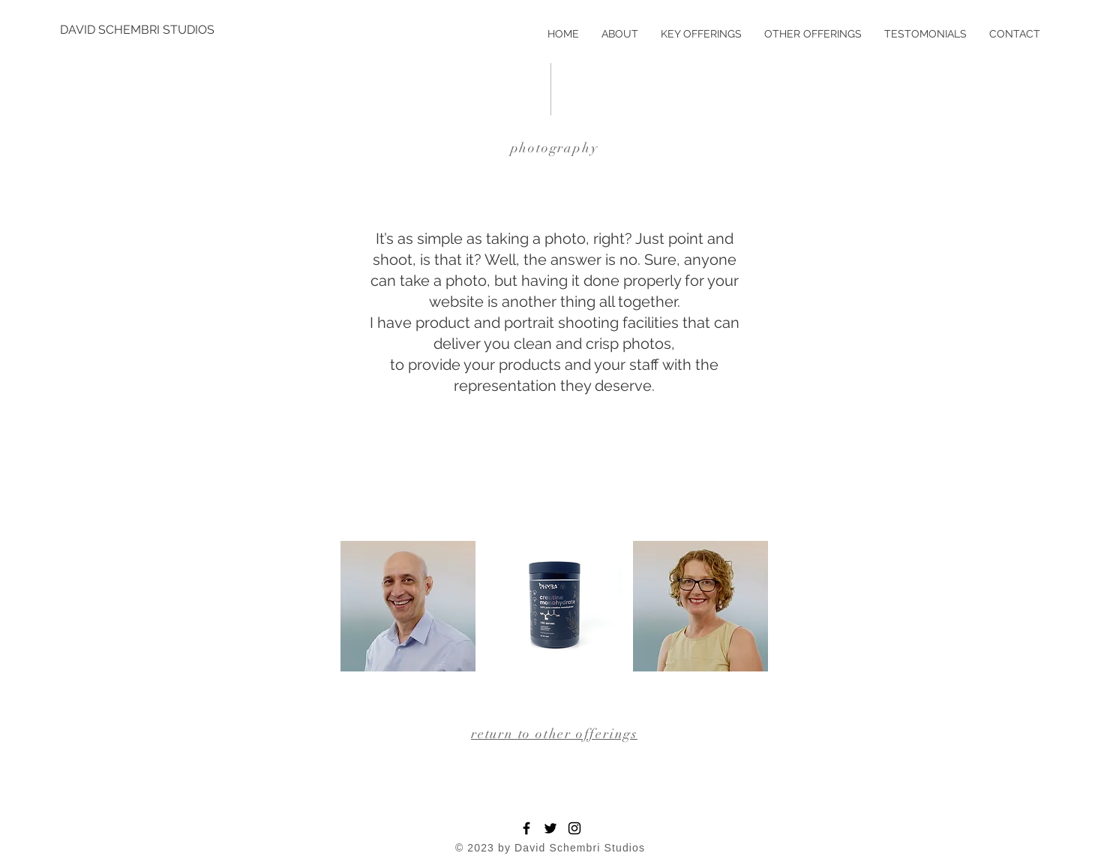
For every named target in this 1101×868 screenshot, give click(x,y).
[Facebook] (526, 828)
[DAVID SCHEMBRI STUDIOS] (137, 30)
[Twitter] (550, 828)
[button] (408, 606)
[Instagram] (574, 828)
